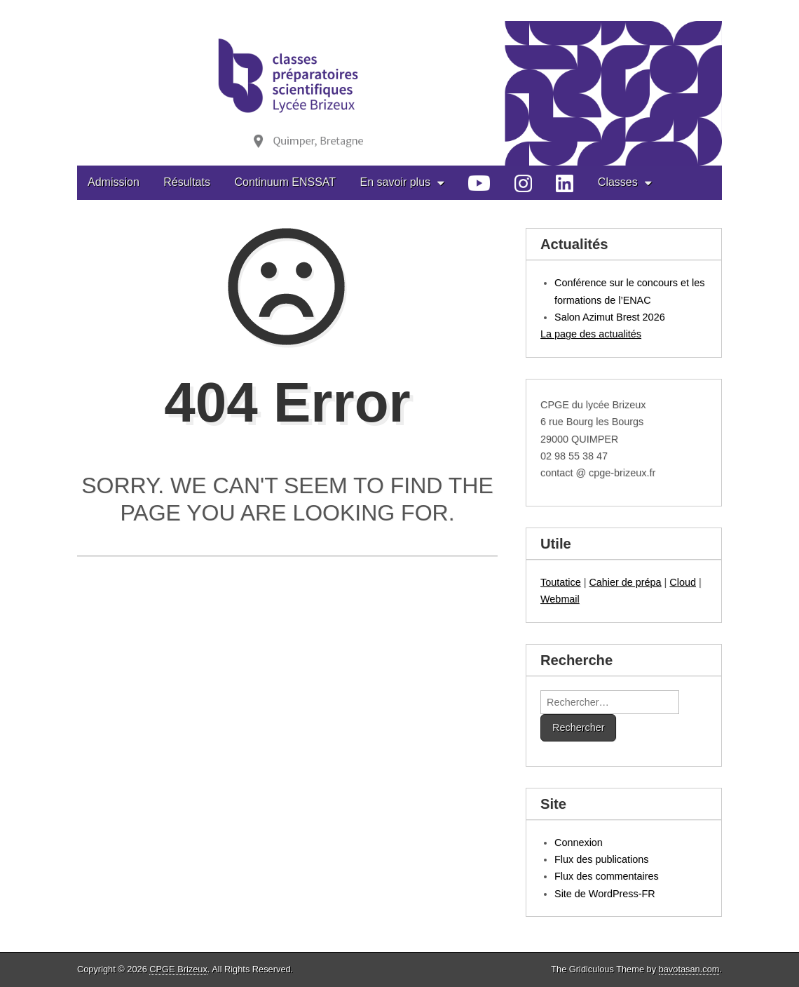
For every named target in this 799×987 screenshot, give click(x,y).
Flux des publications (601, 859)
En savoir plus (395, 182)
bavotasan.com (689, 969)
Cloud (682, 582)
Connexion (578, 842)
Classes (618, 182)
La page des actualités (590, 334)
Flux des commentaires (606, 876)
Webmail (560, 599)
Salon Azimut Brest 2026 (609, 317)
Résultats (186, 182)
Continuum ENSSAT (285, 182)
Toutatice (560, 582)
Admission (113, 182)
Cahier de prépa (625, 582)
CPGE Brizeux (178, 969)
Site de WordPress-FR (604, 893)
